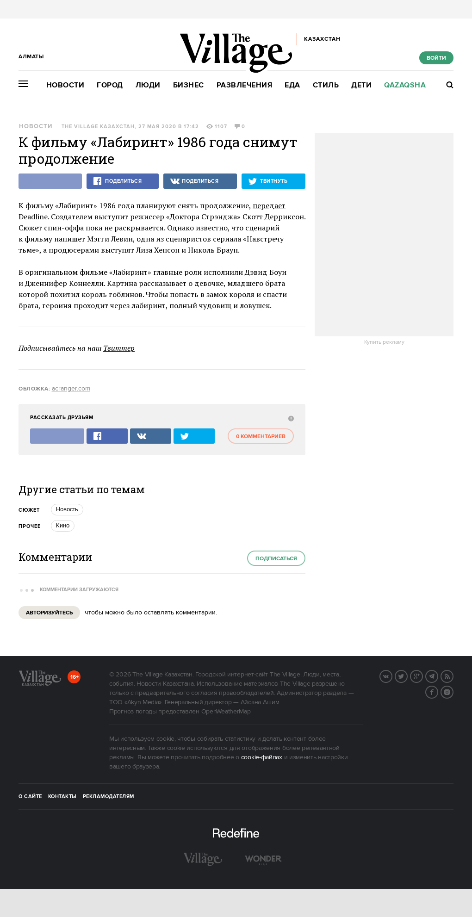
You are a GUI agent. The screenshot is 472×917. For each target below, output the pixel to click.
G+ (422, 675)
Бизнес (188, 85)
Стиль (326, 85)
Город (110, 85)
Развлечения (245, 85)
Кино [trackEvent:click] (62, 525)
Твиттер (119, 348)
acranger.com (71, 388)
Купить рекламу (384, 342)
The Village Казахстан (98, 127)
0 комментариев (261, 436)
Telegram (437, 675)
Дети (361, 85)
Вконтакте (391, 675)
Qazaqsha (405, 85)
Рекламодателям (108, 796)
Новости (65, 85)
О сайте (30, 796)
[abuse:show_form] (290, 418)
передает (269, 205)
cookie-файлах (261, 757)
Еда (292, 85)
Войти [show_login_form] (436, 58)
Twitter (407, 675)
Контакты (62, 796)
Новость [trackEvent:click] (67, 509)
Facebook (437, 691)
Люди (148, 85)
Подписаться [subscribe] (276, 558)
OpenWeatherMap (226, 711)
